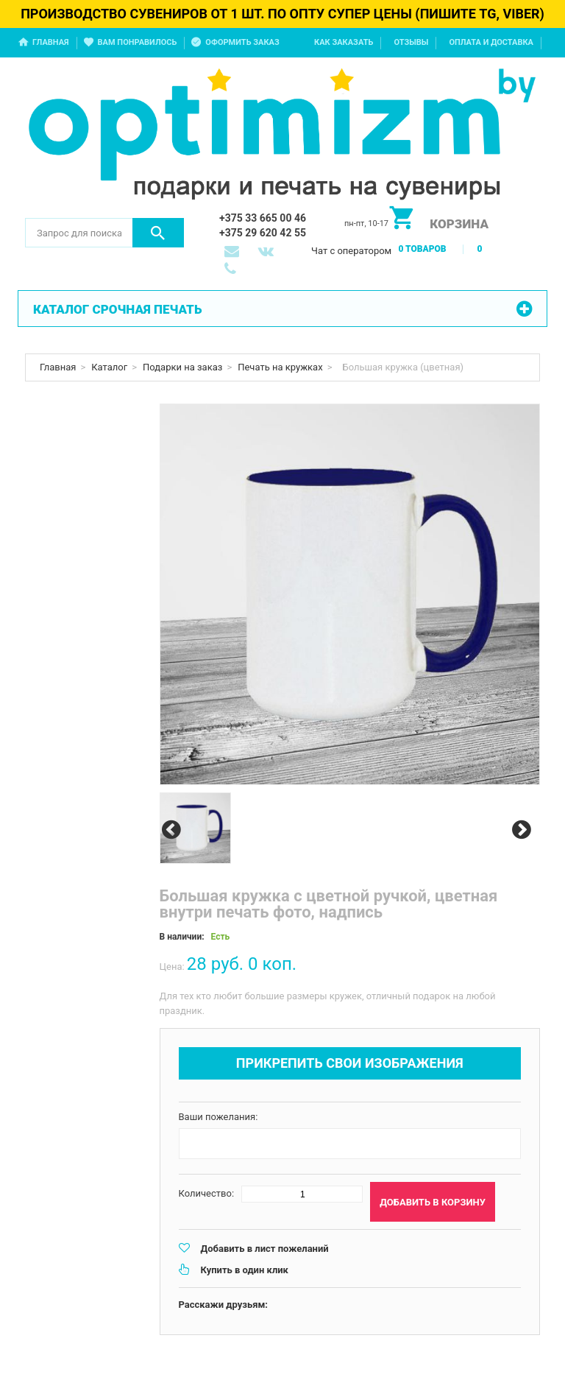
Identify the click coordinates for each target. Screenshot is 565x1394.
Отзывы (411, 42)
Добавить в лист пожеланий (265, 1248)
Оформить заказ (242, 42)
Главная (50, 42)
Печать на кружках (280, 367)
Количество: (207, 1193)
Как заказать (343, 42)
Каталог (109, 367)
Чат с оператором (351, 250)
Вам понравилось (137, 42)
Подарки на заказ (182, 367)
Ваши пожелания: (218, 1116)
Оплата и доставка (491, 42)
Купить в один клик (244, 1269)
